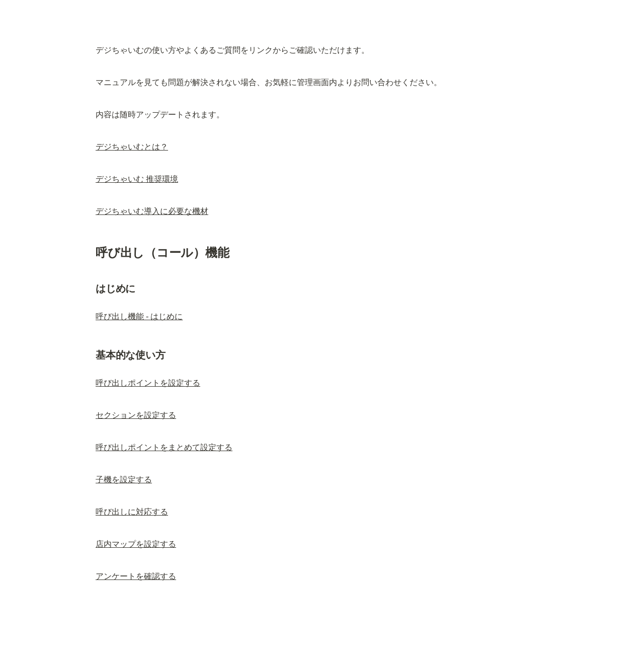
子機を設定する (124, 479)
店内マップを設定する (136, 544)
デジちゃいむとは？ (132, 146)
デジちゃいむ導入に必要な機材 (152, 211)
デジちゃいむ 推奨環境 (137, 179)
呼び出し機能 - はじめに (139, 316)
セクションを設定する (136, 415)
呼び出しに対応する (132, 512)
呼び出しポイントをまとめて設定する (164, 447)
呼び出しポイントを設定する (148, 383)
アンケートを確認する (136, 576)
